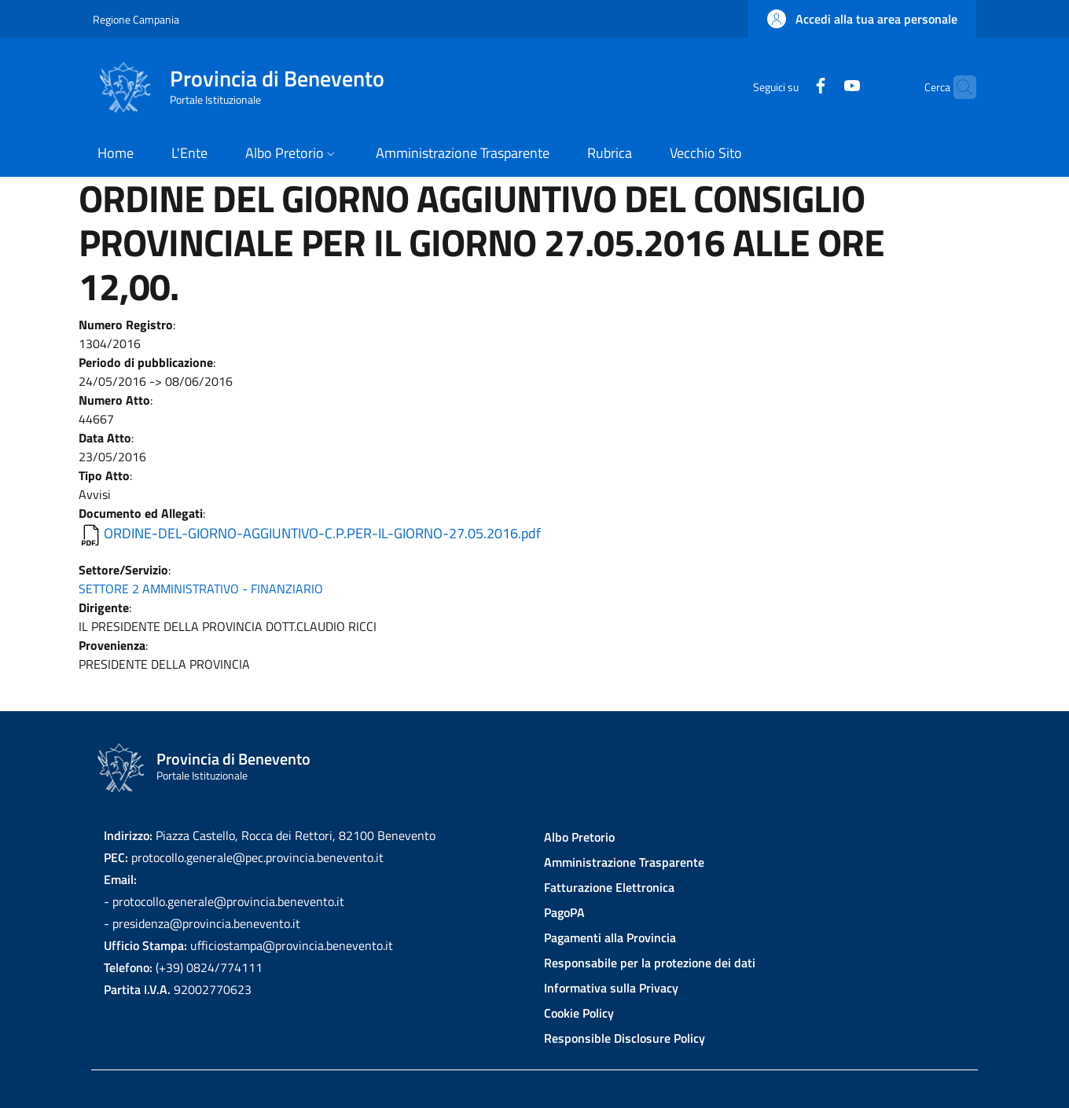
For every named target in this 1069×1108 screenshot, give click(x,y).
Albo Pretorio (579, 836)
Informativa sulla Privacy (611, 987)
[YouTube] (821, 86)
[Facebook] (790, 86)
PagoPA (564, 912)
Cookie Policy (579, 1012)
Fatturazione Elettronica (609, 887)
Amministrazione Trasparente (624, 862)
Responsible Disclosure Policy (624, 1038)
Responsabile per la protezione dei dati (649, 962)
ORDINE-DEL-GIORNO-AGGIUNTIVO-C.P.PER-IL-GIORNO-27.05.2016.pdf (322, 533)
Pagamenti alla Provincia (610, 937)
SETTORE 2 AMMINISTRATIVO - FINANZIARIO (201, 588)
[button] (862, 19)
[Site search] (957, 87)
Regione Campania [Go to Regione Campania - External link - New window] (136, 19)
